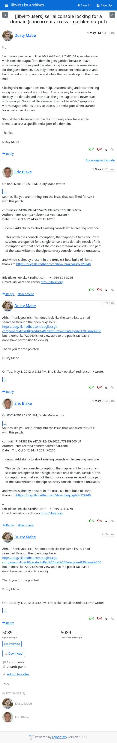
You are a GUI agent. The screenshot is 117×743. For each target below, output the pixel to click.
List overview (12, 644)
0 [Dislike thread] (99, 149)
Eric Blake (23, 171)
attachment (26, 294)
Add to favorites (15, 674)
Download (13, 653)
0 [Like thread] (92, 149)
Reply (8, 154)
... (5, 191)
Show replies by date (100, 160)
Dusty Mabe (25, 35)
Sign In (84, 5)
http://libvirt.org (52, 282)
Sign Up (104, 5)
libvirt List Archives (27, 5)
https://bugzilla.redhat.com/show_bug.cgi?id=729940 (53, 264)
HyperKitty (59, 737)
